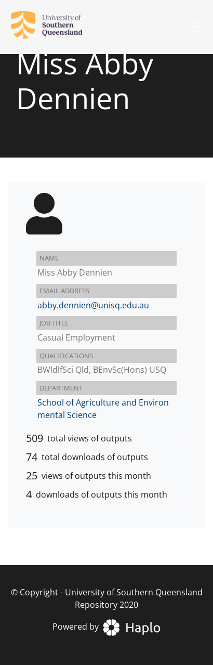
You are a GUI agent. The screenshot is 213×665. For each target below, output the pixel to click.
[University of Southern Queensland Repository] (53, 27)
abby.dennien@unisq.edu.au (93, 305)
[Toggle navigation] (198, 27)
